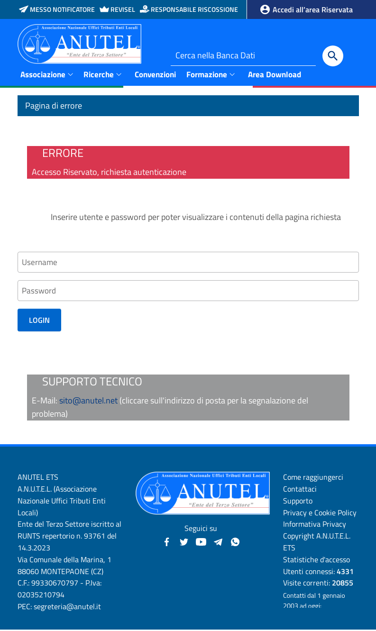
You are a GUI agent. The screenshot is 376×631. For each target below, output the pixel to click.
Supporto (297, 502)
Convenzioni (155, 74)
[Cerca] (332, 56)
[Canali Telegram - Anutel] (218, 542)
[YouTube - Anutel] (201, 542)
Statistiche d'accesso (316, 561)
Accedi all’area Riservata (306, 9)
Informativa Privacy (314, 525)
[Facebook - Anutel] (167, 542)
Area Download (274, 74)
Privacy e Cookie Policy (320, 513)
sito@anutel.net (88, 401)
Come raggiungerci (313, 478)
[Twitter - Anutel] (184, 542)
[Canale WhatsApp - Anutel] (235, 542)
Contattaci (300, 490)
